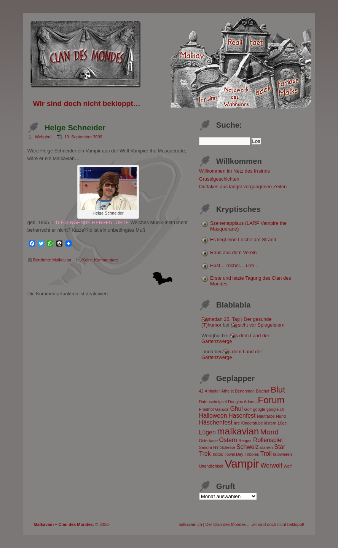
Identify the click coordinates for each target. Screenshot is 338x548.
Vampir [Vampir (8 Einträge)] (242, 463)
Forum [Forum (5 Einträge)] (271, 400)
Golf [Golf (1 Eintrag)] (248, 409)
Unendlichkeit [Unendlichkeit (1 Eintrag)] (211, 466)
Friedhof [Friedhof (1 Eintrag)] (206, 409)
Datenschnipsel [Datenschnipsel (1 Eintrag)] (213, 401)
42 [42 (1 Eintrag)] (201, 391)
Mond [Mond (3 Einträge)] (269, 432)
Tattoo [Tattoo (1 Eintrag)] (217, 454)
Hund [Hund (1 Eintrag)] (280, 416)
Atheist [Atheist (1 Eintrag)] (227, 391)
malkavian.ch (189, 524)
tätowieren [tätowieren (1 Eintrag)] (282, 454)
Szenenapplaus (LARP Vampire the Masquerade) (248, 226)
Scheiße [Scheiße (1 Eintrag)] (227, 447)
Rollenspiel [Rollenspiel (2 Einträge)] (267, 440)
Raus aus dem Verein (233, 252)
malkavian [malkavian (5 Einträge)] (238, 431)
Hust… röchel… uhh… (234, 265)
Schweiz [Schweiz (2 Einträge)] (247, 447)
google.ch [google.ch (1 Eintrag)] (275, 409)
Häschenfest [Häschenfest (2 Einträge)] (216, 422)
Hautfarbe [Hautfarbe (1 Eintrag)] (266, 416)
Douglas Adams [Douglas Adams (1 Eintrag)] (242, 401)
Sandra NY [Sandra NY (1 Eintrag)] (209, 447)
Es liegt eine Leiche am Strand (243, 239)
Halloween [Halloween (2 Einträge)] (213, 415)
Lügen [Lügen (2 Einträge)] (207, 432)
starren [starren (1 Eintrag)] (266, 447)
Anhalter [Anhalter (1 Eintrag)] (212, 391)
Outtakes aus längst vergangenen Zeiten (243, 186)
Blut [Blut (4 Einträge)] (278, 389)
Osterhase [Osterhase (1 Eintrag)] (208, 440)
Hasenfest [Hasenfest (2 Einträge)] (241, 415)
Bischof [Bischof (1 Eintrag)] (262, 391)
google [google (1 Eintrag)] (259, 409)
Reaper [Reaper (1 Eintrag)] (245, 440)
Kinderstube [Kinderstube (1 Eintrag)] (252, 423)
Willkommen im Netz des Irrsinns (234, 171)
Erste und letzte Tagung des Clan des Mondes (250, 281)
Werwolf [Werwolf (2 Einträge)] (271, 465)
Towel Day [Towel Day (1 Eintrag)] (234, 454)
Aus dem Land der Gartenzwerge (231, 354)
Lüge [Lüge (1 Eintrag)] (282, 423)
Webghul (43, 137)
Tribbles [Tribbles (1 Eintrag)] (252, 454)
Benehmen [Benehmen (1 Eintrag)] (245, 391)
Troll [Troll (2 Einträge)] (266, 453)
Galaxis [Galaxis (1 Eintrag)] (222, 409)
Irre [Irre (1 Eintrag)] (237, 423)
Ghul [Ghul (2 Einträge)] (236, 408)
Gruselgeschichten (219, 179)
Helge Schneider (75, 127)
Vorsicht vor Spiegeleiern (258, 325)
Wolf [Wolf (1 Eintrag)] (288, 466)
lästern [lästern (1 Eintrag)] (270, 423)
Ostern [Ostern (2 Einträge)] (228, 440)
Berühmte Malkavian (52, 260)
